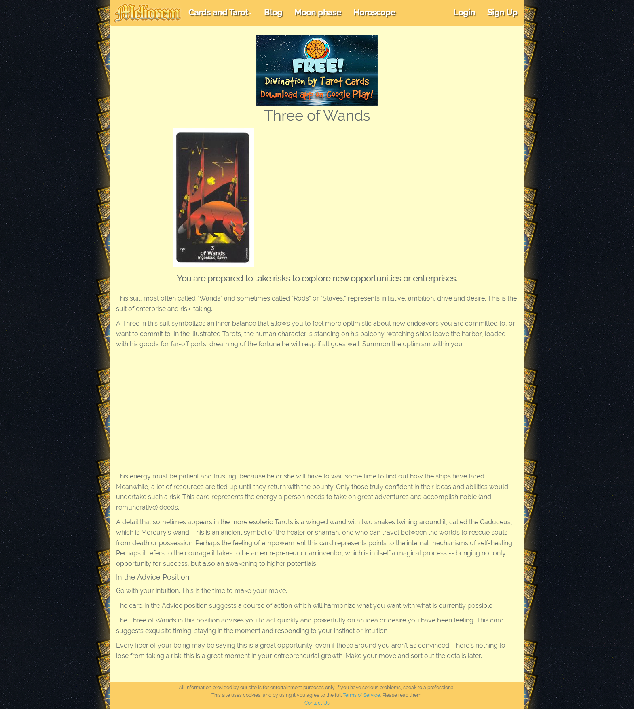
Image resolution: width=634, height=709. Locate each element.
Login (464, 12)
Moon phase (317, 12)
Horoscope (374, 12)
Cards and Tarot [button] (220, 12)
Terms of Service (361, 695)
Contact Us (317, 703)
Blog (273, 12)
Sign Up (502, 12)
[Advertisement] (403, 189)
